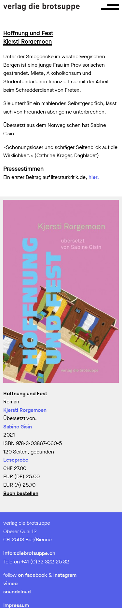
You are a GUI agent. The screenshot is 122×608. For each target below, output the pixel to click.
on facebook (32, 575)
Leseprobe (15, 459)
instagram (64, 575)
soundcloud (17, 591)
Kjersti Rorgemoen (25, 410)
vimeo (10, 583)
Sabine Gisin (17, 426)
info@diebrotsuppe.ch (29, 553)
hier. (93, 177)
